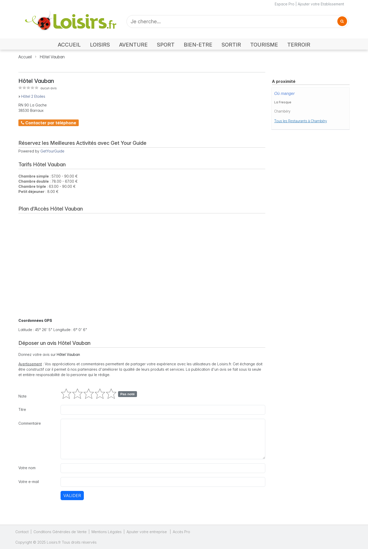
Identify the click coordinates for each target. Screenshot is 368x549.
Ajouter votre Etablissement (321, 4)
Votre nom (27, 468)
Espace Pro (284, 4)
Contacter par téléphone (48, 122)
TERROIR (298, 44)
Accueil (25, 56)
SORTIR (231, 44)
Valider (72, 495)
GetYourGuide (52, 151)
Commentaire (29, 423)
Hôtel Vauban (52, 56)
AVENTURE (133, 44)
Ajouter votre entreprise (147, 532)
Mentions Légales (106, 532)
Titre (22, 409)
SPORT (166, 44)
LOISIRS (100, 44)
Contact (22, 532)
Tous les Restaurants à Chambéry (300, 121)
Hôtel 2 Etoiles (33, 96)
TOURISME (264, 44)
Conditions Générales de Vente (60, 532)
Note (22, 396)
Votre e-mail (28, 481)
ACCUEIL (69, 44)
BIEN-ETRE (198, 44)
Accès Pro (181, 532)
